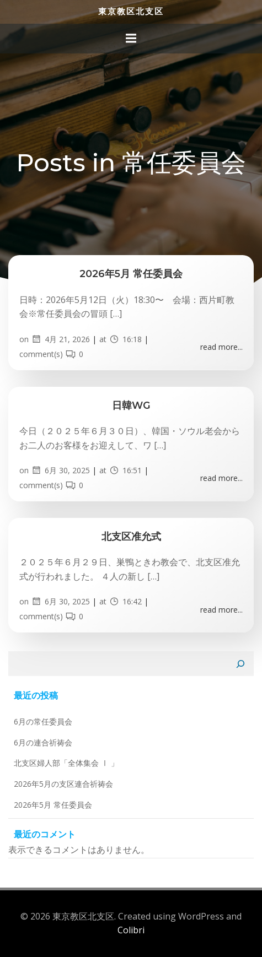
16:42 (125, 601)
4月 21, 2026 (60, 339)
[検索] (240, 664)
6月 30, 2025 (60, 470)
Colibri (131, 930)
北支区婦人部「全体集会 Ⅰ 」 (66, 763)
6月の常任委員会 (43, 721)
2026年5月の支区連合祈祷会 (63, 783)
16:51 (125, 470)
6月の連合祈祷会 (43, 742)
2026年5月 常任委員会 (53, 804)
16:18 (125, 339)
